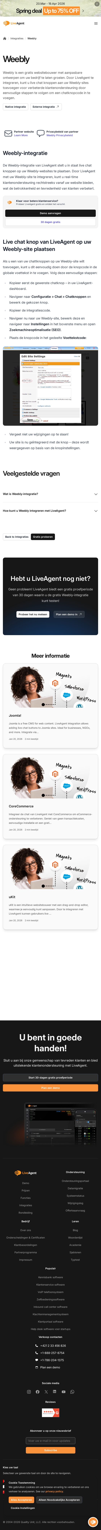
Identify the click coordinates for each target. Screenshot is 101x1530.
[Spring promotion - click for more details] (50, 8)
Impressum (25, 1259)
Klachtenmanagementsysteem (50, 1314)
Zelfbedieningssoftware (51, 1299)
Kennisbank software (50, 1277)
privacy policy (54, 1491)
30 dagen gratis (50, 221)
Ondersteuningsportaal (75, 1180)
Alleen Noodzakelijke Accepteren (59, 1499)
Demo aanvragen (50, 213)
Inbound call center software (50, 1306)
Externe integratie (46, 107)
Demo (25, 1183)
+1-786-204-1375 (52, 1360)
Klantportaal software (50, 1321)
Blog (75, 1230)
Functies (26, 1197)
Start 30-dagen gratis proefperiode (50, 1077)
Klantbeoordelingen (25, 1244)
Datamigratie (75, 1188)
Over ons (25, 1230)
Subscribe (50, 1450)
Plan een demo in (69, 614)
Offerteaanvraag (75, 1210)
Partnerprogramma (25, 1252)
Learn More (21, 135)
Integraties (16, 38)
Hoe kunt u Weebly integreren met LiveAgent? (50, 511)
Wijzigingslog (75, 1203)
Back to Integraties (17, 536)
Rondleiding (26, 1212)
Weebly (31, 38)
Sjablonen (75, 1252)
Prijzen (26, 1190)
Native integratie (15, 106)
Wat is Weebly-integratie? (50, 494)
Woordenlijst (75, 1237)
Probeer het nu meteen (33, 614)
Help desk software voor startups (50, 1328)
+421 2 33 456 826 (53, 1345)
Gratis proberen (43, 536)
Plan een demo (50, 1087)
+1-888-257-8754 (52, 1353)
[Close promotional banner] (97, 3)
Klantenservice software (50, 1284)
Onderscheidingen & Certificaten (25, 1237)
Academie (75, 1244)
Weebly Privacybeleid (59, 135)
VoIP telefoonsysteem (50, 1292)
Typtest (75, 1259)
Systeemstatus (75, 1195)
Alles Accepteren (21, 1499)
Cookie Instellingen (23, 1507)
